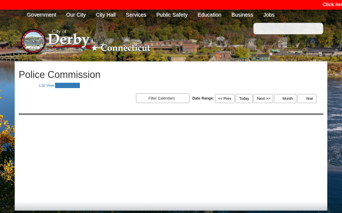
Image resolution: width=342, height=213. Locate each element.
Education (209, 15)
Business (242, 15)
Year (307, 98)
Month (285, 98)
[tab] (43, 85)
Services (136, 15)
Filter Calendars (167, 98)
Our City (76, 15)
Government (41, 15)
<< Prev (224, 98)
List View (43, 85)
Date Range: (203, 98)
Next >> (263, 98)
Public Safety (172, 15)
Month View (67, 85)
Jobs (268, 15)
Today (244, 98)
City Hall (105, 15)
